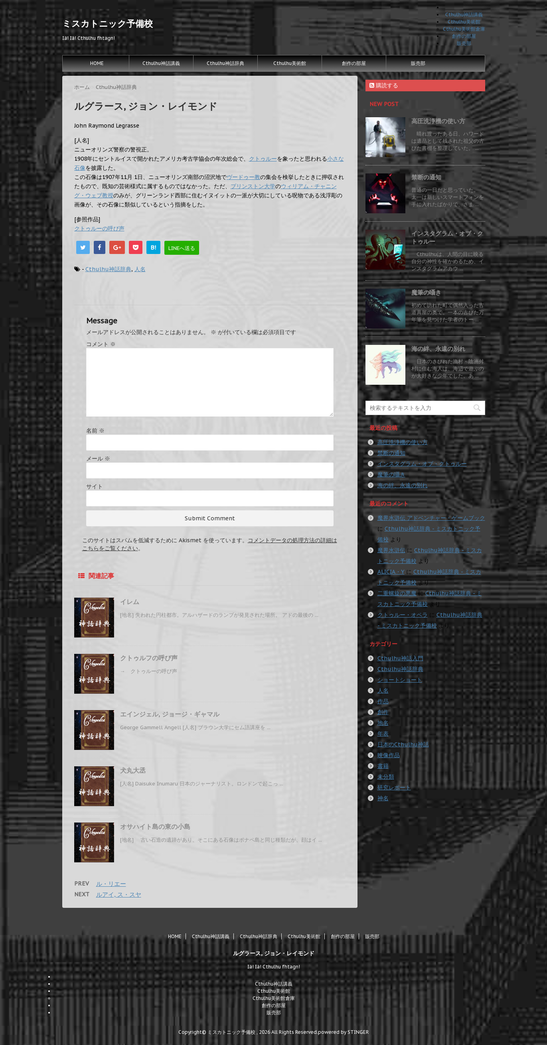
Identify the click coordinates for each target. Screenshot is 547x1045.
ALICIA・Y (391, 571)
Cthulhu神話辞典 (225, 63)
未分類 (385, 776)
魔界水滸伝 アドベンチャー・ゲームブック (431, 518)
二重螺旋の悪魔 (397, 593)
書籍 (383, 765)
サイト (94, 486)
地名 (383, 722)
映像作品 (388, 755)
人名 (140, 269)
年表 (383, 733)
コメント (101, 344)
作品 (383, 701)
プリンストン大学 (253, 186)
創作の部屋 (464, 36)
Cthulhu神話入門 (400, 658)
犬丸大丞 (133, 770)
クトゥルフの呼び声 (149, 658)
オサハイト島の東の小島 (155, 826)
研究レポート (394, 787)
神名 (383, 798)
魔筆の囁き (426, 292)
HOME (97, 63)
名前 (95, 430)
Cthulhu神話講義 (464, 15)
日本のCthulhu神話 (403, 744)
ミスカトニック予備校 (107, 23)
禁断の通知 (426, 177)
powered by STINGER (343, 1032)
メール (98, 458)
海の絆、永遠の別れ (438, 348)
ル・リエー (111, 884)
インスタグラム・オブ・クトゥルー (422, 463)
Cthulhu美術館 (464, 22)
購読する (383, 85)
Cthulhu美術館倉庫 (464, 29)
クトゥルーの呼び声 (99, 228)
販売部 (464, 43)
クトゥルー (263, 158)
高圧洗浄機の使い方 (438, 121)
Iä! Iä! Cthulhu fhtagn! (273, 967)
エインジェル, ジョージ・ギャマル (169, 714)
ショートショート (399, 679)
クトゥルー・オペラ (402, 614)
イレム (129, 602)
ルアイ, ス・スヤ (118, 894)
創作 (383, 712)
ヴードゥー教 (243, 177)
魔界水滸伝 (391, 550)
